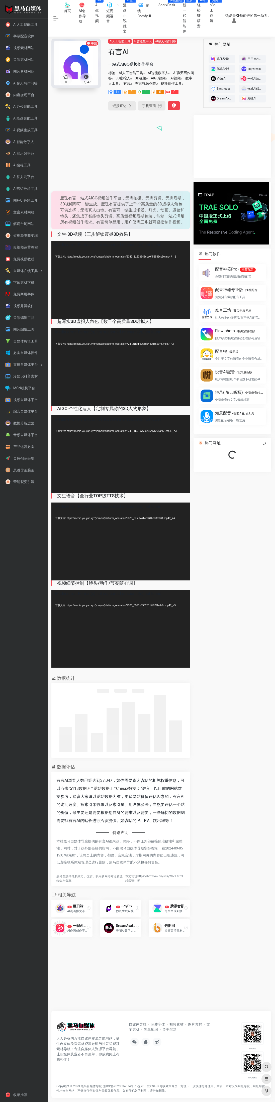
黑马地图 (151, 1030)
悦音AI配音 (233, 372)
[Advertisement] (120, 150)
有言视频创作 (145, 83)
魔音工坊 (233, 310)
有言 (126, 83)
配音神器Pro (235, 269)
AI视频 (175, 78)
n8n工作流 (214, 11)
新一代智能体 (188, 16)
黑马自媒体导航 (91, 1086)
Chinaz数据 (126, 788)
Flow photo (235, 330)
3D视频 (140, 78)
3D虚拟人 (123, 78)
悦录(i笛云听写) (239, 392)
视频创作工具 (171, 83)
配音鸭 (226, 351)
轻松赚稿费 (201, 14)
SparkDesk (168, 3)
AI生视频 (99, 11)
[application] (120, 280)
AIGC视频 (158, 78)
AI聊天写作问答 (165, 41)
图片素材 (195, 1024)
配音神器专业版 (236, 289)
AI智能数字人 (143, 41)
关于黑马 (169, 1030)
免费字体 (158, 1024)
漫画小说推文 (128, 16)
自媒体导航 (137, 1024)
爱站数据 (102, 788)
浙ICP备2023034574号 (118, 1086)
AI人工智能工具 (120, 41)
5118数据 (78, 788)
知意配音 (234, 413)
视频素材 (176, 1024)
